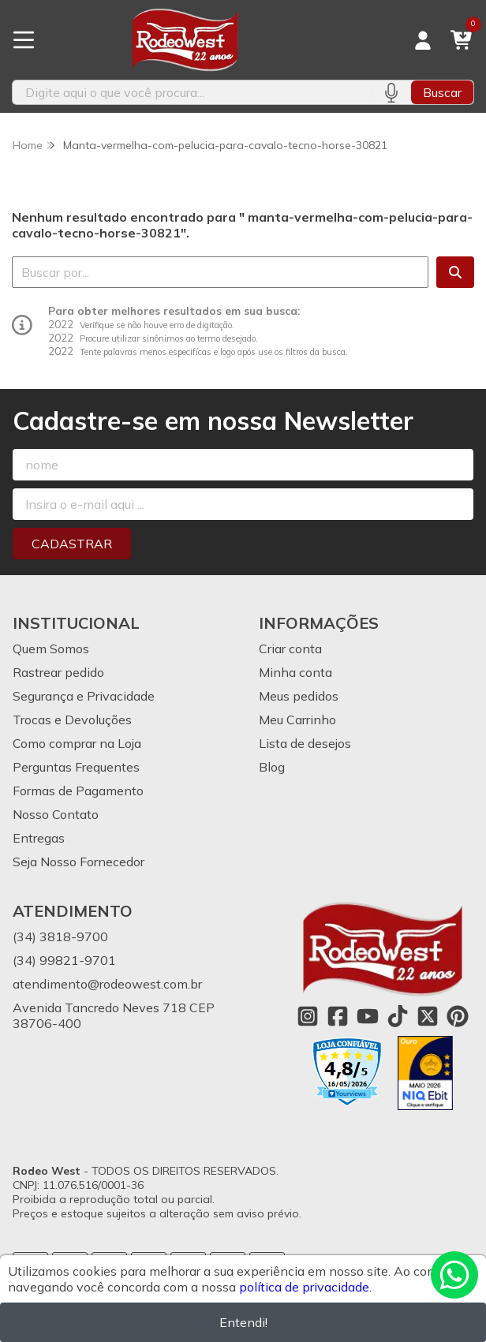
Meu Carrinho (297, 719)
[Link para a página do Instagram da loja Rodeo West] (308, 1016)
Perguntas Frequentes (76, 767)
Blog (272, 767)
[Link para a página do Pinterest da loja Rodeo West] (458, 1016)
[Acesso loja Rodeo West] (423, 40)
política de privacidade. (305, 1287)
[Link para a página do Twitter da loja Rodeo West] (428, 1016)
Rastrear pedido (58, 672)
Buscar (442, 92)
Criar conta (290, 648)
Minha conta (295, 672)
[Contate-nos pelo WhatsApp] (454, 1275)
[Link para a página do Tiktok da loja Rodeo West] (398, 1016)
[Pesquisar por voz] (391, 92)
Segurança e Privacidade (84, 696)
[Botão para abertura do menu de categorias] (24, 40)
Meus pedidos (298, 696)
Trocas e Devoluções (72, 719)
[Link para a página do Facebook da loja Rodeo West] (338, 1016)
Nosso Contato (56, 814)
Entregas (39, 838)
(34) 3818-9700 (60, 936)
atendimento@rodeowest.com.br (107, 984)
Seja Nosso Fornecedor (78, 861)
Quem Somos (51, 648)
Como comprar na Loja (77, 743)
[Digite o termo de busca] (192, 92)
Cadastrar (72, 543)
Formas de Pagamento (78, 790)
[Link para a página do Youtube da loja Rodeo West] (368, 1016)
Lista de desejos (305, 743)
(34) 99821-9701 (64, 960)
